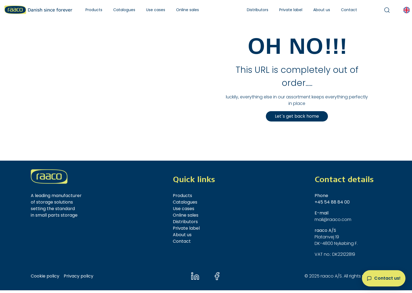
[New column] (49, 176)
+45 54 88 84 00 (332, 202)
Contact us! (387, 278)
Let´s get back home (297, 116)
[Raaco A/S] (38, 9)
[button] (93, 10)
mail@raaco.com (333, 219)
